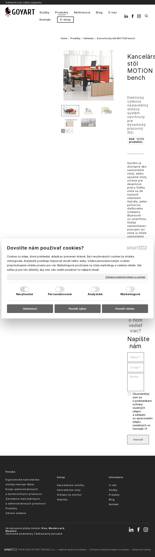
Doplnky (62, 499)
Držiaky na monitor (69, 494)
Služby (113, 489)
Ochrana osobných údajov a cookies (125, 276)
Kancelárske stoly (69, 489)
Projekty (114, 494)
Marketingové (130, 294)
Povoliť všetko (125, 308)
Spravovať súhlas (141, 549)
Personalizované (60, 294)
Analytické (95, 294)
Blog (112, 499)
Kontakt (114, 504)
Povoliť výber (77, 308)
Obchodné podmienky (19, 533)
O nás (113, 485)
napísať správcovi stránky (72, 549)
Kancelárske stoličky (70, 485)
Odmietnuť (30, 308)
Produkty (11, 508)
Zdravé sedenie (16, 513)
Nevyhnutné (24, 294)
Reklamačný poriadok (49, 533)
